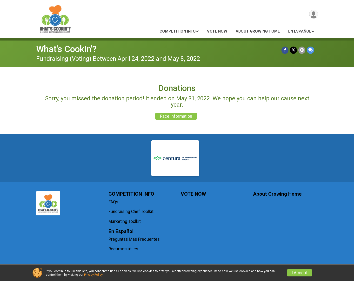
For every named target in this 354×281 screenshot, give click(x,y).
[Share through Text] (310, 50)
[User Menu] (313, 14)
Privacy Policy (93, 274)
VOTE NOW (217, 31)
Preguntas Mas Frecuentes (134, 239)
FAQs (113, 201)
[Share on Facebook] (284, 50)
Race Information (176, 116)
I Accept (299, 272)
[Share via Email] (301, 50)
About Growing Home (258, 31)
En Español (299, 31)
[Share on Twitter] (293, 50)
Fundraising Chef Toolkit (131, 211)
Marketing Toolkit (124, 221)
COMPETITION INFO (178, 31)
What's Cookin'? (66, 49)
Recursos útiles (123, 249)
